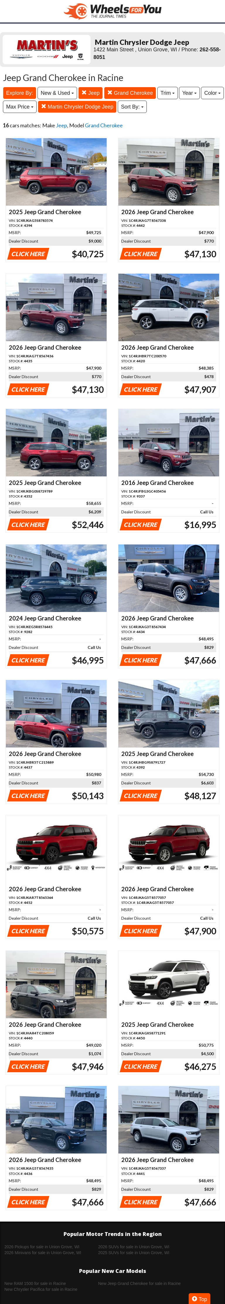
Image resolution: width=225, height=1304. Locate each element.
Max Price (19, 107)
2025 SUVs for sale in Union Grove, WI (133, 1252)
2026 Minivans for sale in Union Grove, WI (42, 1252)
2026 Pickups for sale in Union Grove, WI (41, 1246)
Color (212, 93)
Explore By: (19, 93)
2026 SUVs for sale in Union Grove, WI (133, 1246)
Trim (168, 93)
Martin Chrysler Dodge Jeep (77, 107)
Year (189, 93)
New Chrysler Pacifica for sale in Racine (40, 1289)
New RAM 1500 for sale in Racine (35, 1283)
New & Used (57, 93)
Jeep (90, 93)
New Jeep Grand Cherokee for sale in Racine (139, 1283)
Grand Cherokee (130, 93)
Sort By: (132, 107)
